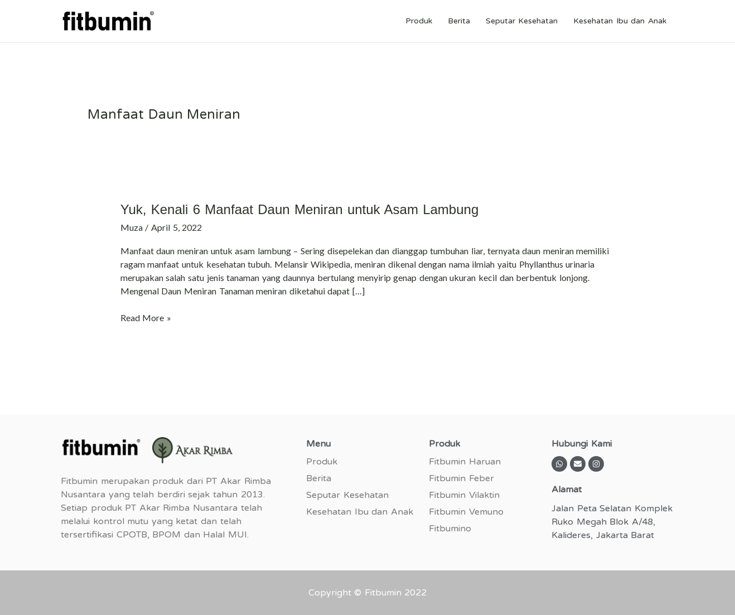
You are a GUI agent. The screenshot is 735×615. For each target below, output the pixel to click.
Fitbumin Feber (461, 478)
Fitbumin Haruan (465, 461)
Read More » (145, 317)
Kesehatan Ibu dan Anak (619, 21)
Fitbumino (450, 528)
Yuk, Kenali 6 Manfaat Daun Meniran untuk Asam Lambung (299, 209)
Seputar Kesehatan (522, 21)
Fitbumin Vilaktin (464, 495)
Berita (459, 21)
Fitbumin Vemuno (466, 511)
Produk (418, 21)
